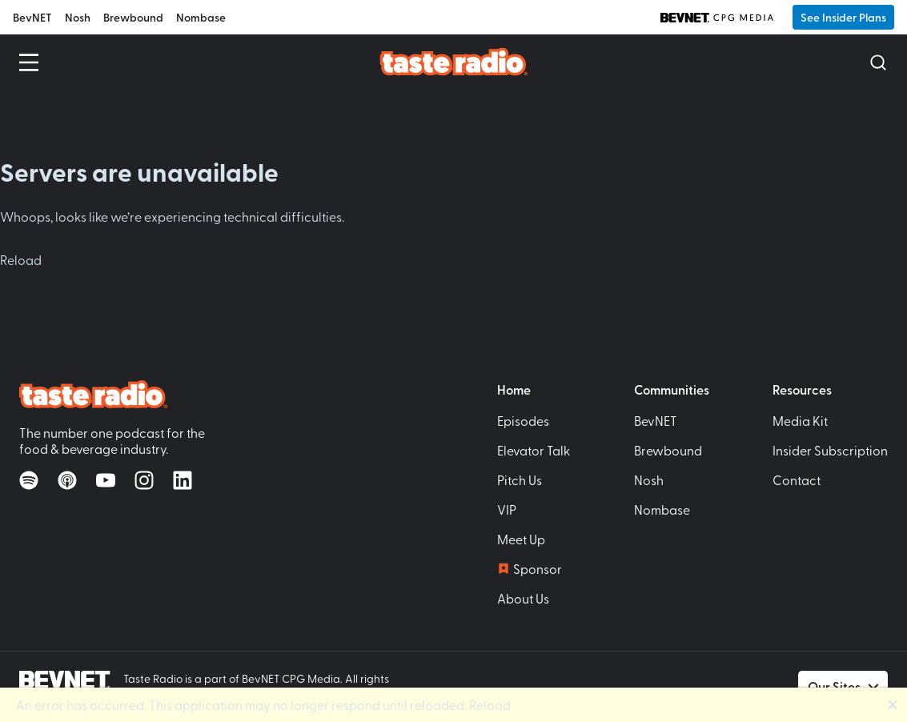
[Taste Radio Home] (453, 61)
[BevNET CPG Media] (716, 17)
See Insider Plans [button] (843, 17)
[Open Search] (878, 62)
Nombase (201, 17)
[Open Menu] (28, 62)
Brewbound (133, 17)
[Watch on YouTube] (105, 480)
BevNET (32, 17)
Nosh (77, 17)
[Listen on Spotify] (28, 480)
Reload (21, 259)
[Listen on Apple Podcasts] (67, 480)
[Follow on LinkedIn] (182, 480)
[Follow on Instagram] (144, 480)
